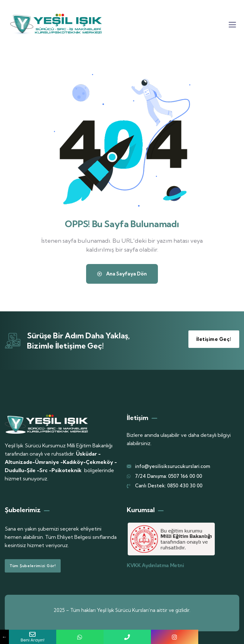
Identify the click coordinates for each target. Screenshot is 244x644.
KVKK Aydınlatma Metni (155, 565)
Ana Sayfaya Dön (122, 276)
